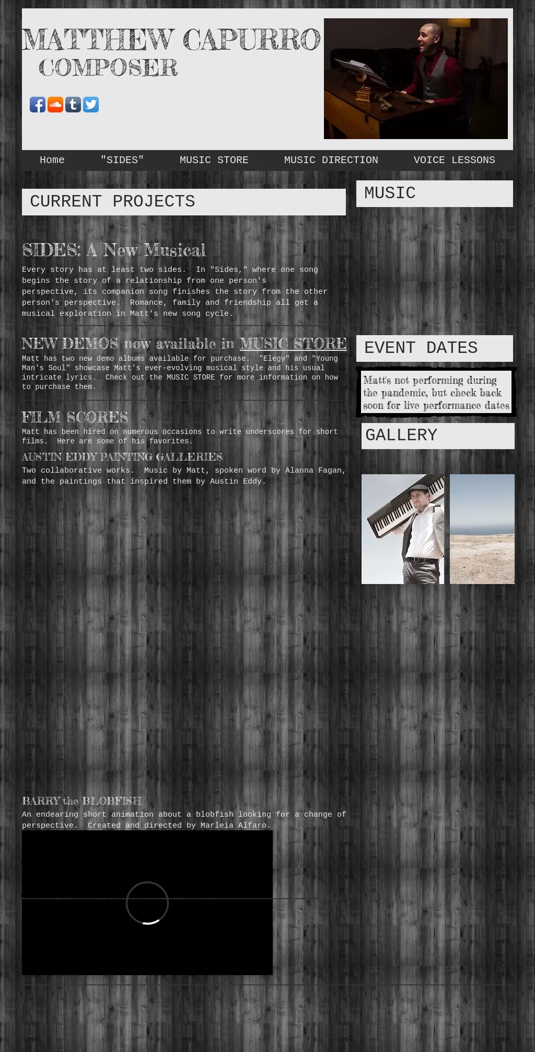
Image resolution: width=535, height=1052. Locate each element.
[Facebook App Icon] (37, 104)
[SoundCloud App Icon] (55, 104)
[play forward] (502, 529)
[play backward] (375, 529)
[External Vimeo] (147, 902)
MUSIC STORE (293, 343)
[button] (403, 529)
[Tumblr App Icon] (73, 104)
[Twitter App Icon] (91, 104)
